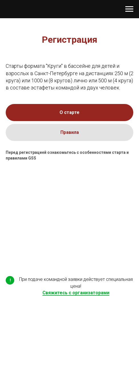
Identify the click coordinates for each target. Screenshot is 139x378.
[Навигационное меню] (129, 9)
